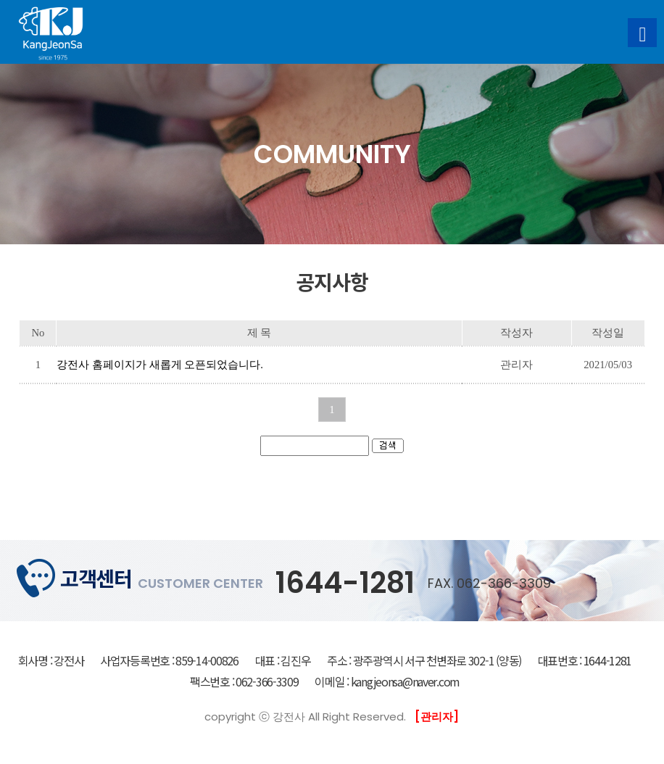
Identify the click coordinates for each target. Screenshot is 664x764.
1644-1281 (345, 582)
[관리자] (437, 716)
